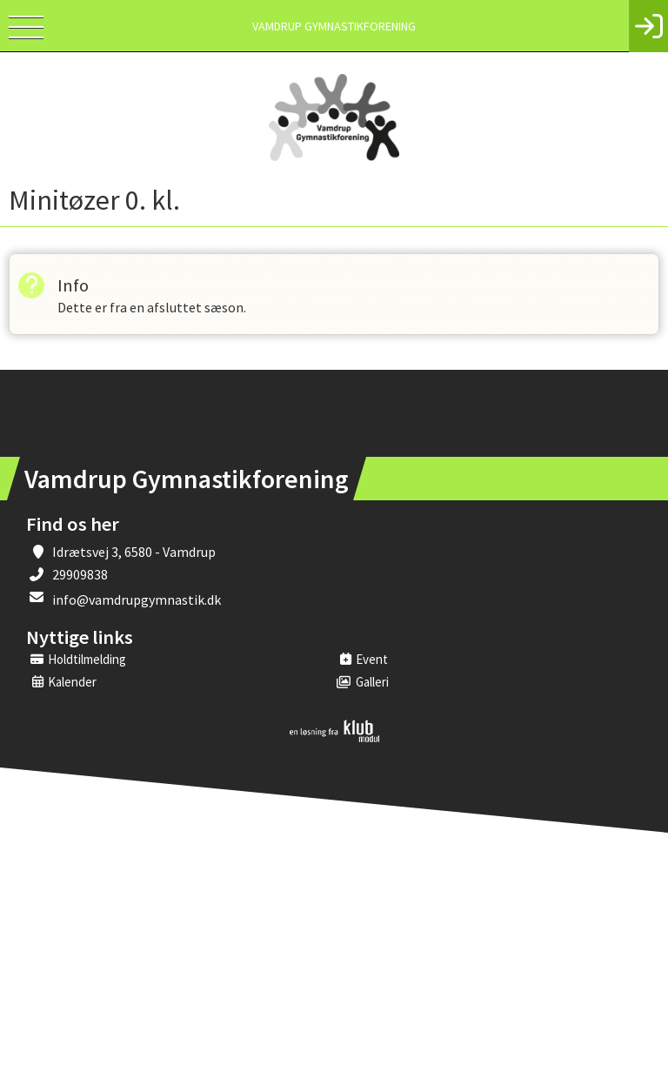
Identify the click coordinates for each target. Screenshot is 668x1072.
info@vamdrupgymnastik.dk (136, 599)
